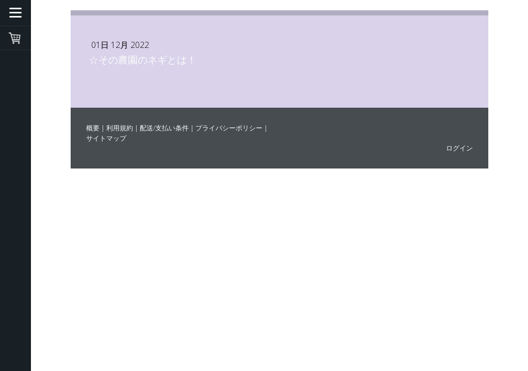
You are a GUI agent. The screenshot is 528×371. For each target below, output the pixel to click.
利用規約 (119, 127)
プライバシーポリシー (228, 127)
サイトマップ (106, 138)
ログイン (459, 148)
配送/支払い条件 (164, 127)
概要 (93, 127)
